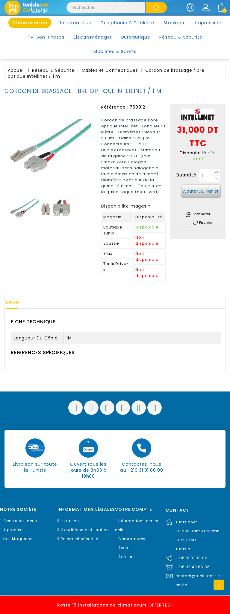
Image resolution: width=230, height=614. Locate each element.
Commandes (132, 538)
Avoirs (124, 547)
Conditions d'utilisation (85, 529)
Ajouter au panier (201, 191)
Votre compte (133, 509)
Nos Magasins (18, 538)
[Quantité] (206, 175)
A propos (12, 529)
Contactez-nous (20, 520)
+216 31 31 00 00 (191, 557)
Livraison (70, 520)
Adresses (127, 556)
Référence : (114, 107)
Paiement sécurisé (79, 538)
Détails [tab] (17, 302)
